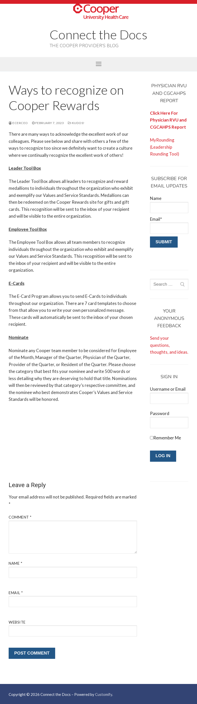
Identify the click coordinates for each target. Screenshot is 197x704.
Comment (20, 517)
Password (159, 413)
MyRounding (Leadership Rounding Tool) (164, 147)
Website (17, 622)
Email (16, 593)
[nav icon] (98, 64)
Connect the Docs (98, 34)
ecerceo (18, 123)
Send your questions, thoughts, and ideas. (169, 345)
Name (15, 563)
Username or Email (168, 389)
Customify (103, 694)
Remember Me (167, 437)
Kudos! (76, 123)
